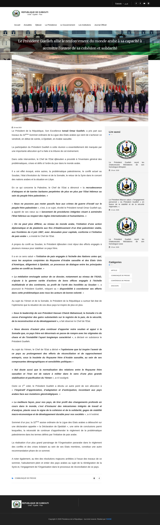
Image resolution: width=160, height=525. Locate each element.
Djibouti (38, 25)
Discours (115, 286)
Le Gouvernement (67, 25)
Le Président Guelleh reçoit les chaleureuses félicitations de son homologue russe (126, 241)
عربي (126, 3)
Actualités (28, 25)
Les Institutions (85, 25)
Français (118, 3)
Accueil (17, 25)
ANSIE (109, 519)
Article (114, 270)
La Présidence (51, 25)
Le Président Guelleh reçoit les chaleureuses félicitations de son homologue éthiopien (126, 164)
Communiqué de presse (25, 478)
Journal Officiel (100, 25)
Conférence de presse (120, 280)
